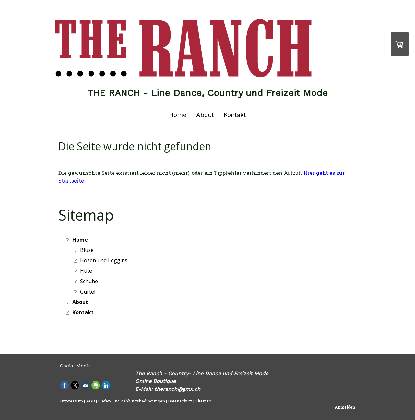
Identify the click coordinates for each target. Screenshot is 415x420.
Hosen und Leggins (103, 260)
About (205, 115)
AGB (90, 400)
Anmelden (345, 407)
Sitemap (203, 400)
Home (177, 115)
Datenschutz (180, 400)
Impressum (71, 400)
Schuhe (89, 281)
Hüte (86, 270)
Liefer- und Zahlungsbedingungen (131, 400)
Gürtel (87, 291)
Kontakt (235, 115)
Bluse (87, 250)
